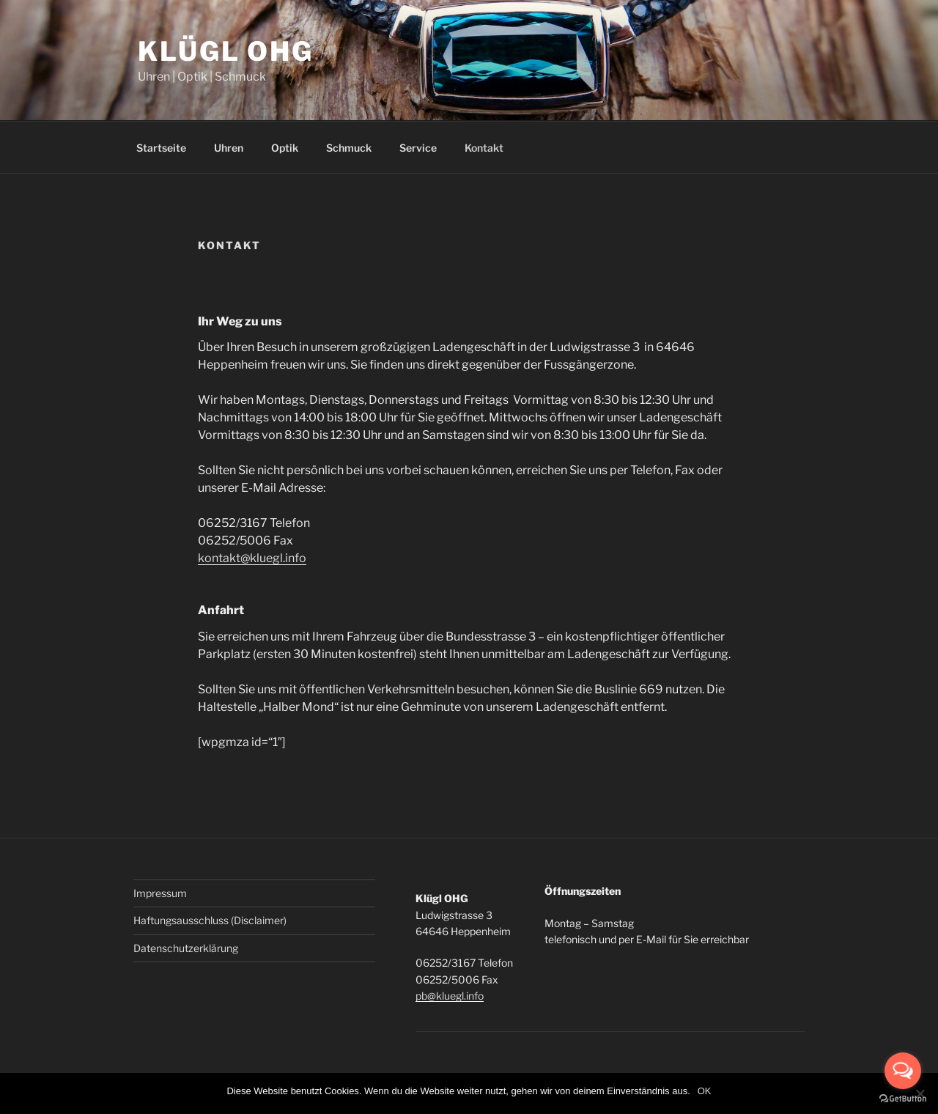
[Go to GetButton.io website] (902, 1099)
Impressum (160, 893)
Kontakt (484, 147)
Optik (284, 147)
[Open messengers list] (903, 1070)
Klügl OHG (226, 51)
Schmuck (349, 147)
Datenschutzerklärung (185, 948)
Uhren (228, 147)
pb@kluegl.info (450, 995)
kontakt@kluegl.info (252, 558)
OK (705, 1090)
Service (418, 147)
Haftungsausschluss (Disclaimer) (210, 920)
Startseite (161, 147)
